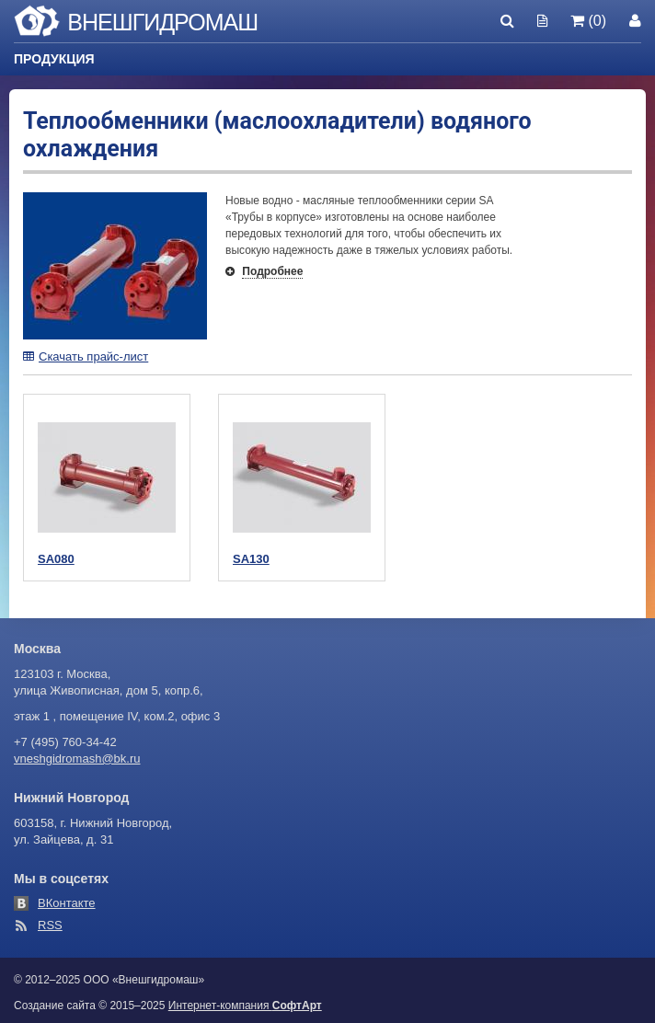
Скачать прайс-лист (85, 356)
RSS (50, 925)
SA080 (56, 559)
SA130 (251, 559)
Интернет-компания (245, 1005)
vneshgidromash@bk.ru (77, 758)
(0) (588, 21)
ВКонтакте (67, 903)
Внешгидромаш (162, 22)
